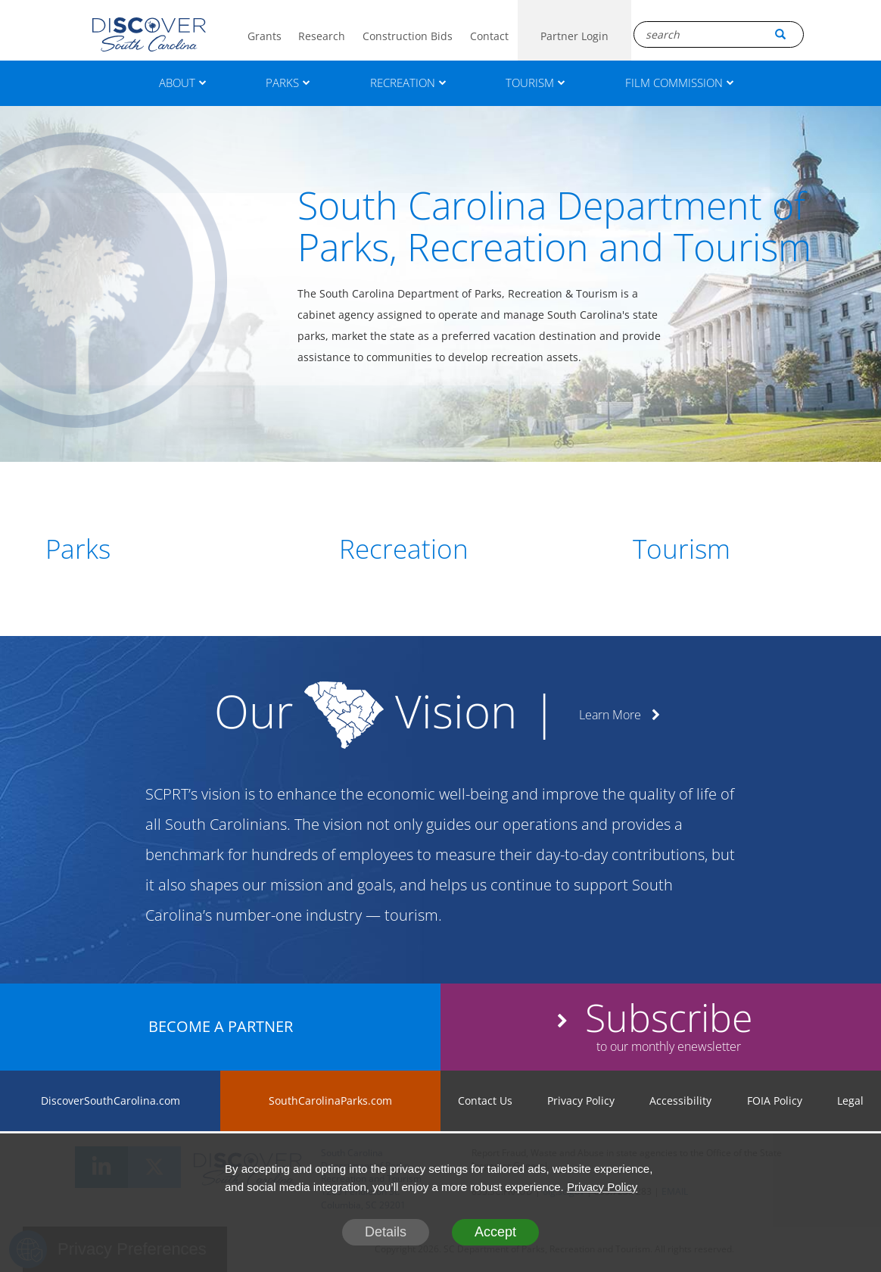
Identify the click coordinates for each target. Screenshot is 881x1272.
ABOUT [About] (183, 82)
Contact (489, 36)
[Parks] (147, 549)
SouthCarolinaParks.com (330, 1100)
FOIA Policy (774, 1100)
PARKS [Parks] (288, 82)
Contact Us (485, 1100)
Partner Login (574, 36)
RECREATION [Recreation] (408, 82)
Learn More (619, 714)
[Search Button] (780, 34)
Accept (495, 1231)
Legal (850, 1100)
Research (321, 36)
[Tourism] (734, 549)
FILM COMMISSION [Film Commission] (679, 82)
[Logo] (149, 34)
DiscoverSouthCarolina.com (110, 1100)
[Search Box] (719, 34)
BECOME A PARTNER (220, 1026)
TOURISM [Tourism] (535, 82)
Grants (264, 36)
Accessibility (680, 1100)
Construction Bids (408, 36)
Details (385, 1231)
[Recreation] (440, 549)
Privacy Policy (581, 1100)
